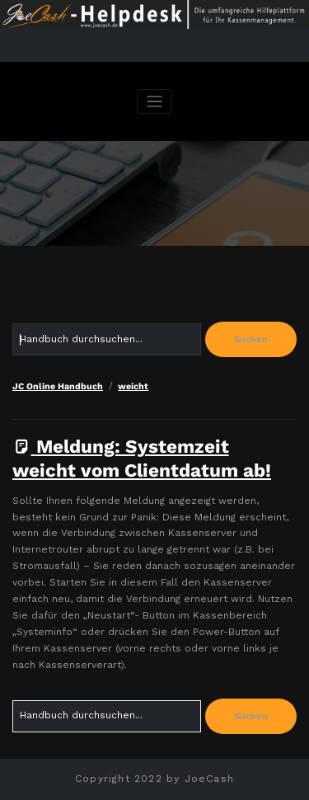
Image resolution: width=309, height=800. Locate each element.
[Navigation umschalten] (154, 102)
